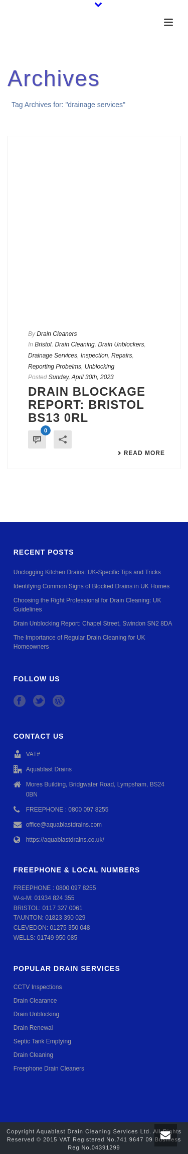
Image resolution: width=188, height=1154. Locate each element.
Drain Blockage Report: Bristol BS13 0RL (86, 405)
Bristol (43, 344)
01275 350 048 (70, 927)
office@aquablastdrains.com (64, 824)
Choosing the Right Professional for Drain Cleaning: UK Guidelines (87, 605)
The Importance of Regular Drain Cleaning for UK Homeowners (79, 642)
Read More (141, 453)
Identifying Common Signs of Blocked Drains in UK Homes (91, 586)
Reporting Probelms (54, 366)
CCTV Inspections (38, 987)
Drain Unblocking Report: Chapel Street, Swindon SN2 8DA (93, 623)
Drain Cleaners (57, 333)
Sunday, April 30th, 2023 (81, 377)
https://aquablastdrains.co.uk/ (65, 839)
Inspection (94, 355)
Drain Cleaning (74, 344)
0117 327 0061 (62, 908)
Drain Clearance (35, 1000)
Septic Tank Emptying (42, 1041)
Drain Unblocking (36, 1014)
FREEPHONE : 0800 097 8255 (67, 809)
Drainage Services (52, 355)
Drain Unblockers (121, 344)
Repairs (121, 355)
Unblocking (99, 366)
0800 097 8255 (76, 888)
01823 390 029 (65, 917)
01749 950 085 (57, 937)
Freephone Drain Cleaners (49, 1068)
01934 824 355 (54, 898)
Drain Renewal (33, 1027)
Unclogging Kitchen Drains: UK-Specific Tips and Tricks (87, 572)
